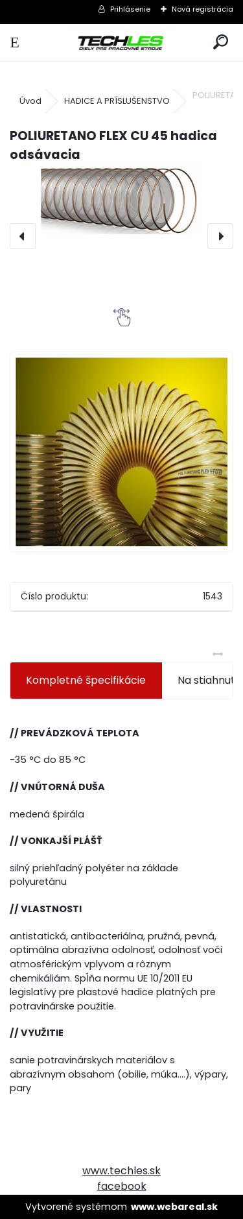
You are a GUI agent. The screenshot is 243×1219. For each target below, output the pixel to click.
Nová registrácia (202, 9)
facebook (121, 1186)
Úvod (30, 101)
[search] (220, 42)
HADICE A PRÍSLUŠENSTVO (117, 101)
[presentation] (23, 236)
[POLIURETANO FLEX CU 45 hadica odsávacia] (121, 199)
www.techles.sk (121, 1170)
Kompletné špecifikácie (86, 680)
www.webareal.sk (174, 1206)
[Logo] (121, 42)
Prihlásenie (130, 9)
